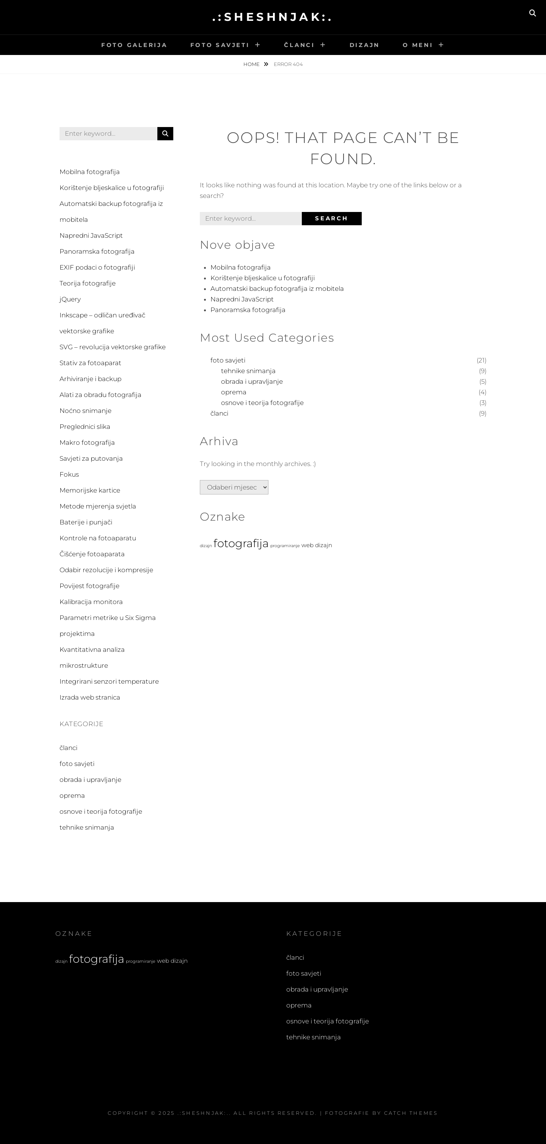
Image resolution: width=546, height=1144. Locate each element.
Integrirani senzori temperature (109, 681)
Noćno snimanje (85, 410)
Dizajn (365, 45)
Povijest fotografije (89, 586)
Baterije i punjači (86, 522)
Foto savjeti (220, 45)
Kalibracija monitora (91, 602)
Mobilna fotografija (240, 267)
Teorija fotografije (88, 283)
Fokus (69, 474)
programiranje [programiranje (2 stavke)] (285, 545)
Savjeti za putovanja (91, 458)
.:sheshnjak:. (273, 17)
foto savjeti (227, 360)
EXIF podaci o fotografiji (97, 267)
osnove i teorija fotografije (262, 402)
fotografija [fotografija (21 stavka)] (241, 543)
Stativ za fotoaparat (90, 363)
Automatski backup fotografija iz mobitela (277, 288)
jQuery (70, 299)
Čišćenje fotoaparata (92, 554)
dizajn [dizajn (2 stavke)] (206, 545)
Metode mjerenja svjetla (98, 506)
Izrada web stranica (90, 697)
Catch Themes (411, 1113)
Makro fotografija (87, 442)
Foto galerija (134, 45)
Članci (299, 45)
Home (252, 64)
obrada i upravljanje (252, 381)
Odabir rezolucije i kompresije (106, 570)
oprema (233, 392)
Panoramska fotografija (248, 310)
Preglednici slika (85, 426)
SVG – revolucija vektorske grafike (113, 347)
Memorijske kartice (90, 490)
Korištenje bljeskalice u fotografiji (262, 278)
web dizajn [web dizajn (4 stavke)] (316, 545)
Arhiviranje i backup (90, 379)
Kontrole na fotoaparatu (98, 538)
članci (219, 413)
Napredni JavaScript (242, 299)
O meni (418, 45)
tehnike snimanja (248, 371)
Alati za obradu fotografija (100, 395)
